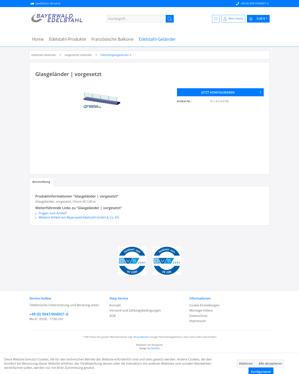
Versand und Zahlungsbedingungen (135, 310)
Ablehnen (246, 363)
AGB (112, 316)
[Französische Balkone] (112, 39)
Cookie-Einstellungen (204, 305)
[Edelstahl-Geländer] (157, 39)
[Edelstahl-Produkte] (67, 39)
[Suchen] (170, 19)
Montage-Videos (201, 310)
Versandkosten (141, 336)
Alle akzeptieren (270, 363)
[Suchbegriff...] (140, 19)
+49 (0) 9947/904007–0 (254, 3)
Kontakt (115, 305)
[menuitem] (140, 19)
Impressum (197, 321)
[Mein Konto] (233, 19)
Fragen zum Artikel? (51, 213)
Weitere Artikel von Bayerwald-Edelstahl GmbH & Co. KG (77, 217)
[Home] (37, 39)
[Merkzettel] (216, 19)
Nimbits (155, 348)
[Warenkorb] (258, 19)
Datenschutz (198, 316)
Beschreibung (41, 182)
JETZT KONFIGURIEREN (231, 92)
